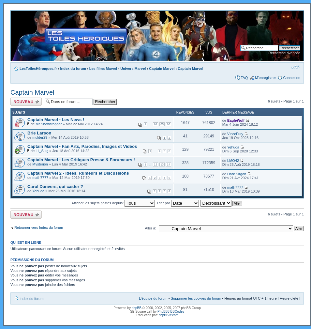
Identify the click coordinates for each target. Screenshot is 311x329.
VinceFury (235, 134)
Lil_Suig (42, 151)
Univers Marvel (133, 68)
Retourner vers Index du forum (38, 227)
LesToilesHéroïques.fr (38, 68)
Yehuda (233, 147)
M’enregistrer (265, 78)
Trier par (177, 203)
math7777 (40, 178)
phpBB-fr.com (169, 315)
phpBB (136, 308)
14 (168, 164)
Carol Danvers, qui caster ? (55, 186)
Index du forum (73, 68)
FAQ (244, 78)
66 (168, 124)
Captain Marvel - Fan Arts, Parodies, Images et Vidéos (82, 146)
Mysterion (40, 164)
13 (162, 164)
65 (162, 124)
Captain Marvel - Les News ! (55, 119)
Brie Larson (39, 133)
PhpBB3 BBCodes (170, 311)
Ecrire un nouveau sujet (26, 102)
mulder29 (39, 137)
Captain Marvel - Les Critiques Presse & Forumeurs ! (81, 159)
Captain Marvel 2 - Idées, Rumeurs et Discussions (78, 173)
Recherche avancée (284, 53)
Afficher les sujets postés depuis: (113, 203)
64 (155, 124)
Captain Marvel (161, 68)
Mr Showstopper (49, 124)
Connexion (291, 78)
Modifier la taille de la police (295, 67)
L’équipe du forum (153, 298)
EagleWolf (235, 120)
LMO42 (233, 161)
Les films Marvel (103, 68)
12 (155, 164)
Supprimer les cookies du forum (196, 298)
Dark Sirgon (236, 174)
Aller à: (150, 228)
